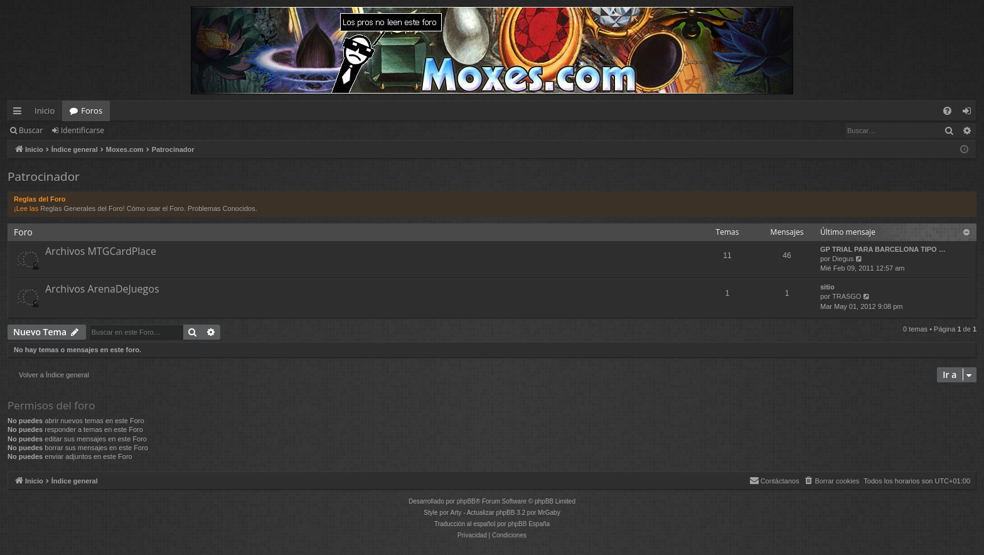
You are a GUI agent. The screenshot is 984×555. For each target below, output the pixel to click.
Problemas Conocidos (221, 208)
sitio (827, 287)
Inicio (45, 110)
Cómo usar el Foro (155, 208)
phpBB (466, 501)
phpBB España (529, 523)
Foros (91, 110)
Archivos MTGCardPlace (100, 251)
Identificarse (82, 130)
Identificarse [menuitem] (969, 113)
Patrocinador (44, 176)
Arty (456, 512)
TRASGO (846, 296)
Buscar (31, 130)
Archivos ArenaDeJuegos (102, 289)
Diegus (842, 258)
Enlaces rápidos (20, 113)
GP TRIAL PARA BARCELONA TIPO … (883, 249)
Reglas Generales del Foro (81, 208)
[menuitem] (947, 110)
